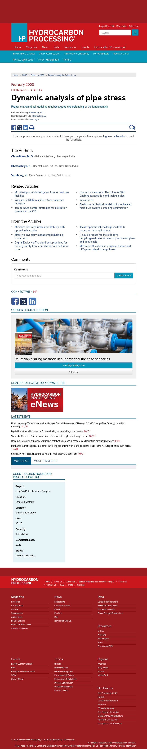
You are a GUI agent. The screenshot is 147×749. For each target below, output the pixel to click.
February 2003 (37, 75)
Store (70, 584)
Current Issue (17, 605)
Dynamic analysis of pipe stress (62, 75)
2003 (24, 75)
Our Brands (105, 688)
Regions (103, 659)
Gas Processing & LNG (107, 693)
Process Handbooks (106, 609)
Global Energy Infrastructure (110, 613)
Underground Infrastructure (110, 723)
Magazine (31, 47)
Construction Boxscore (108, 601)
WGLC (14, 675)
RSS (56, 616)
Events (85, 47)
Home (17, 47)
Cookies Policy (53, 745)
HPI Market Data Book (107, 605)
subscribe (119, 136)
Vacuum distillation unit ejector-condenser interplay (39, 201)
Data (56, 47)
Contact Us (51, 584)
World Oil (102, 704)
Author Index (17, 616)
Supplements (17, 613)
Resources (70, 47)
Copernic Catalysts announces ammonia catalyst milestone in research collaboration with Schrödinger (62, 441)
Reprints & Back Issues (21, 624)
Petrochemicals (101, 53)
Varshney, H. (34, 119)
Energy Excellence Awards (23, 671)
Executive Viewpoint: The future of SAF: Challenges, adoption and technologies (103, 193)
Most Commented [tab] (46, 461)
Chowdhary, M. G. (37, 112)
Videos (101, 630)
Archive (14, 609)
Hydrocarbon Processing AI (110, 47)
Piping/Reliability (26, 90)
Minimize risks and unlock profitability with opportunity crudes (40, 228)
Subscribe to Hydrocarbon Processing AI (96, 581)
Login (102, 26)
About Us (58, 581)
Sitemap (80, 584)
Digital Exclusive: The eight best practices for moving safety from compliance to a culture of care (42, 245)
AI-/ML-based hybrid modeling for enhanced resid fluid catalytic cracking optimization (106, 205)
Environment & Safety (24, 53)
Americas (102, 663)
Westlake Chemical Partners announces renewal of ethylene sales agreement (49, 436)
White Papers (103, 638)
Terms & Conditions (37, 745)
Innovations (86, 200)
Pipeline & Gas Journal (107, 719)
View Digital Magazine (73, 365)
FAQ (62, 584)
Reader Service (18, 620)
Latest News (59, 601)
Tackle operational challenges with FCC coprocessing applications (102, 228)
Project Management (48, 59)
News (45, 47)
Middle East (103, 675)
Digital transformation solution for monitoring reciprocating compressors (47, 431)
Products (58, 613)
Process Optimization (23, 59)
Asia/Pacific (103, 667)
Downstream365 (105, 646)
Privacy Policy (70, 745)
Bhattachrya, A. (39, 115)
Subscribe (122, 26)
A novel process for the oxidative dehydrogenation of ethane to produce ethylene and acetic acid (107, 238)
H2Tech (101, 696)
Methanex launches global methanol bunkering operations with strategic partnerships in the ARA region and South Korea (71, 445)
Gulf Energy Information (108, 712)
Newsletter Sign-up (62, 620)
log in (106, 136)
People (57, 609)
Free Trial (110, 26)
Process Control (121, 53)
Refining (67, 59)
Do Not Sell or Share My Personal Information (116, 745)
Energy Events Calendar (21, 663)
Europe (101, 671)
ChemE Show (17, 679)
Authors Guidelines (19, 628)
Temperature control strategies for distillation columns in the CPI (41, 209)
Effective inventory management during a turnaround (39, 236)
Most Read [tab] (21, 461)
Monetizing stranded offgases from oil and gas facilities (42, 193)
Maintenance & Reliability (76, 53)
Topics (58, 659)
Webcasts (102, 634)
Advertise (134, 26)
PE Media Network (106, 708)
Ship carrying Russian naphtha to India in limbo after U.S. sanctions (44, 453)
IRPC (13, 667)
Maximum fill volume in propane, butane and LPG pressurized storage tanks (105, 247)
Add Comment (124, 275)
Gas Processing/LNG (49, 53)
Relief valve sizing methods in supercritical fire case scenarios (62, 359)
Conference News (62, 605)
